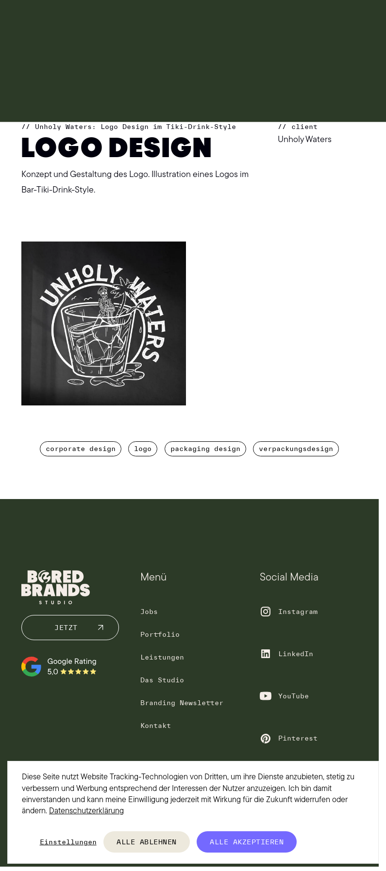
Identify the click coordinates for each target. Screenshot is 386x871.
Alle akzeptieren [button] (247, 842)
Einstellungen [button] (68, 842)
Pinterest (298, 738)
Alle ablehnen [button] (147, 842)
